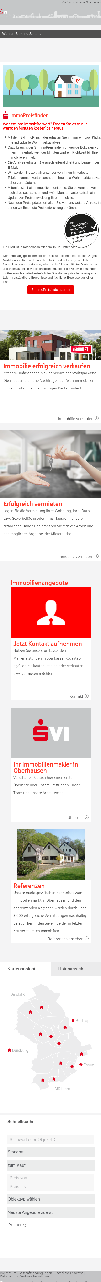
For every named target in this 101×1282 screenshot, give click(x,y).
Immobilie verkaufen (79, 418)
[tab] (25, 969)
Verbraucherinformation (37, 1276)
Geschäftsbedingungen (35, 1273)
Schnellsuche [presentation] (20, 1121)
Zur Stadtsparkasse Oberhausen (81, 2)
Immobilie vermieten (79, 556)
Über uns (79, 817)
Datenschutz (9, 1276)
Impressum (8, 1273)
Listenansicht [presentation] (71, 969)
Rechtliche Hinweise (68, 1273)
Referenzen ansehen (69, 938)
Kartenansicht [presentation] (21, 969)
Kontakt (80, 696)
